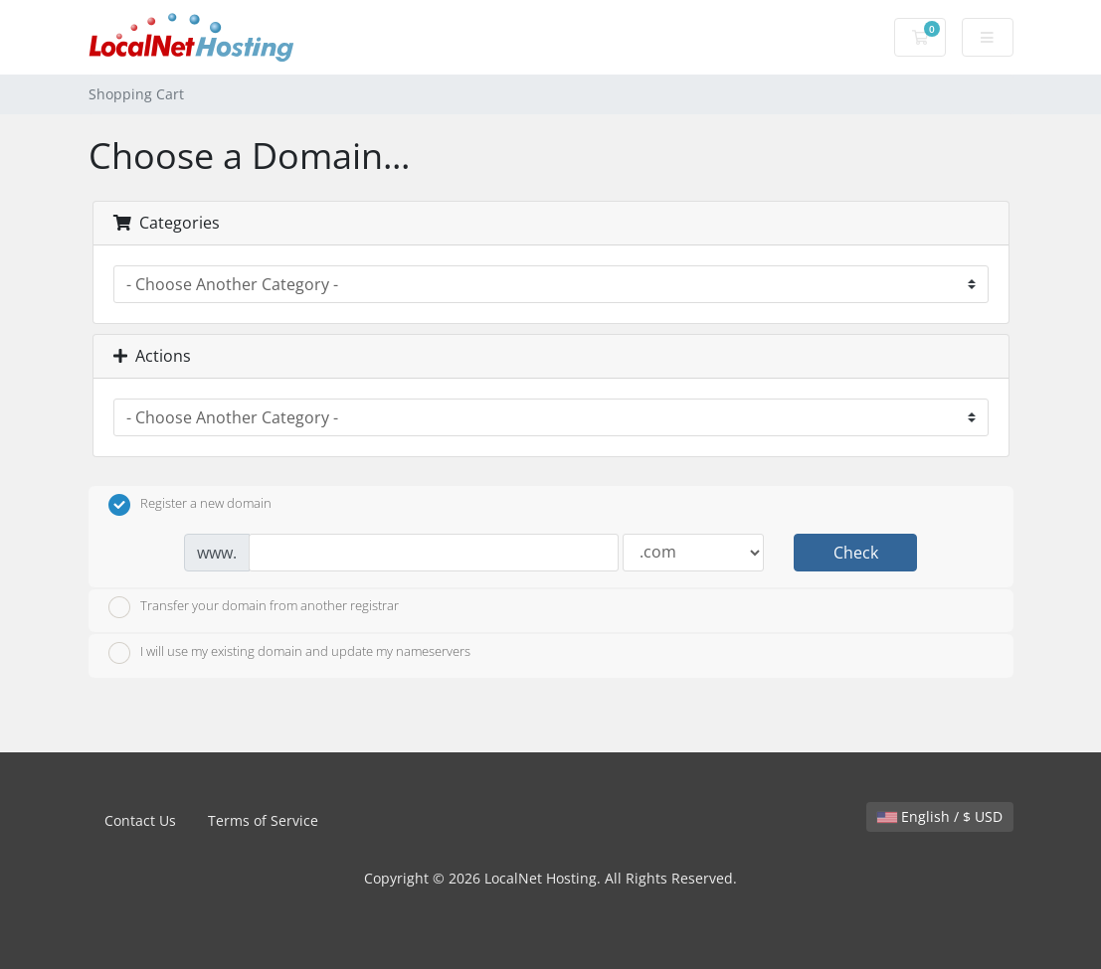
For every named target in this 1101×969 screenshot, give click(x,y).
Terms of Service (263, 820)
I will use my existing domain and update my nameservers (289, 653)
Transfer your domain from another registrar (253, 607)
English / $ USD (940, 816)
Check (855, 553)
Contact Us (140, 820)
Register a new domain (190, 505)
